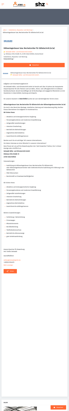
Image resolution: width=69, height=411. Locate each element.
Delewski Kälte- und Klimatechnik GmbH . (19, 52)
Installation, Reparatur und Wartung (20, 30)
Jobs (4, 30)
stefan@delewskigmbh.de (12, 251)
